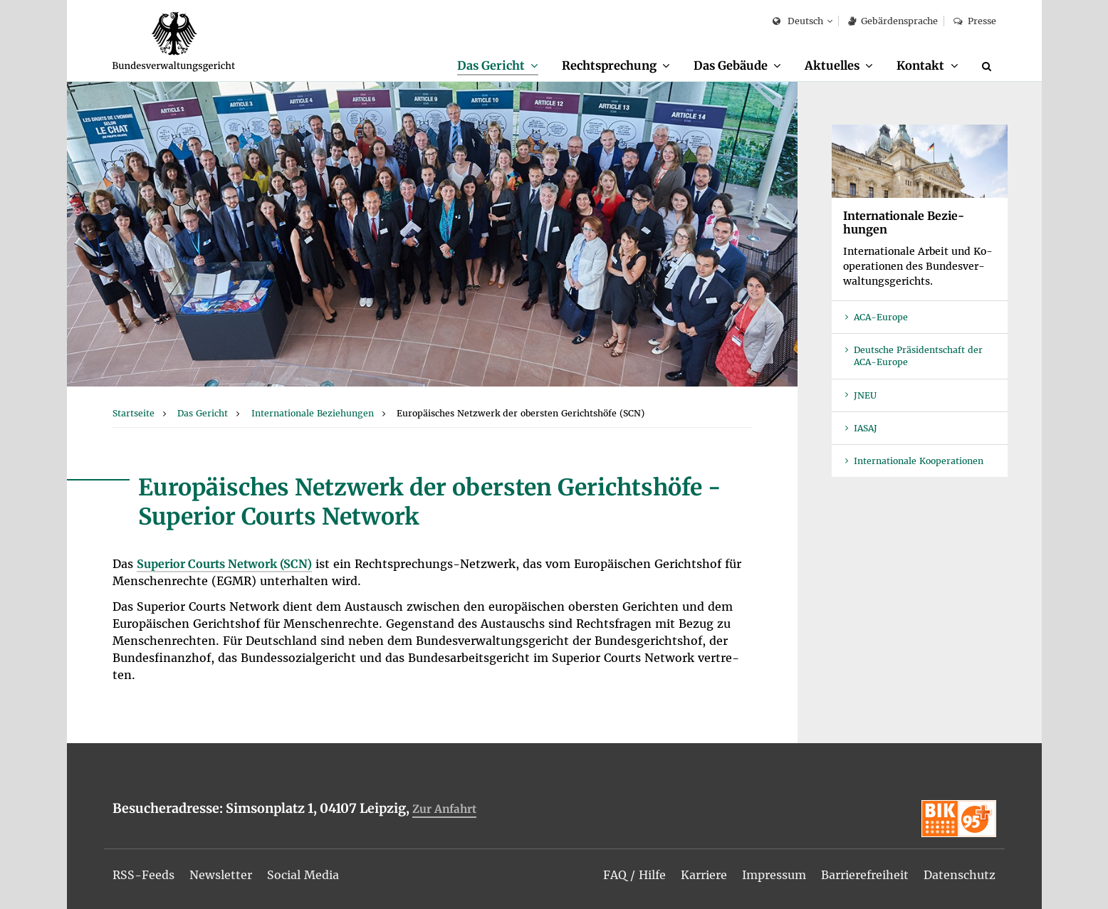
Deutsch (798, 21)
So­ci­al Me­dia (303, 875)
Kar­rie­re (704, 875)
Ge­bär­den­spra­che (893, 21)
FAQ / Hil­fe (634, 875)
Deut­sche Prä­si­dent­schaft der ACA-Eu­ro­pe (918, 356)
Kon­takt (920, 65)
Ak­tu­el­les (832, 65)
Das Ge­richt (491, 65)
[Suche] (989, 66)
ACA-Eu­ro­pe (881, 317)
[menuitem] (497, 66)
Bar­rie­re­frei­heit (865, 875)
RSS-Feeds (143, 875)
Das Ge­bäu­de (731, 65)
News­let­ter (220, 875)
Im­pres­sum (774, 875)
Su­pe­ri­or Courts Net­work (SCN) (224, 564)
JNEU (865, 395)
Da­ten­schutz (959, 875)
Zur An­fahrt (444, 809)
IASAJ (865, 428)
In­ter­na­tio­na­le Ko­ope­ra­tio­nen (918, 461)
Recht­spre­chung (609, 65)
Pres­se (974, 21)
